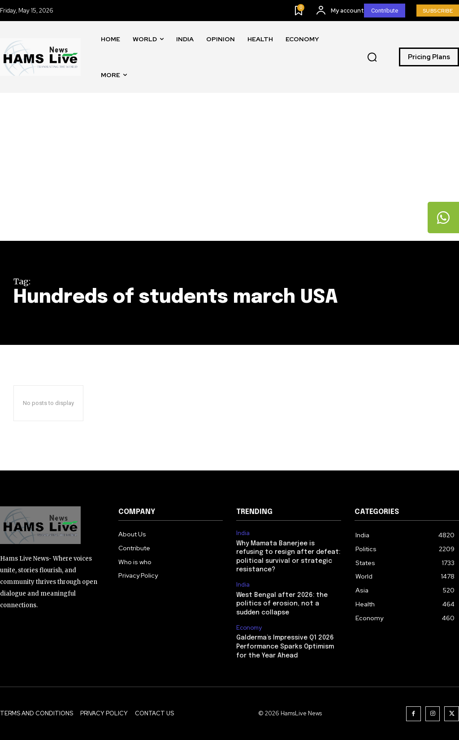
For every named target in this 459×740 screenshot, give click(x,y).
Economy (249, 627)
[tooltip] (443, 217)
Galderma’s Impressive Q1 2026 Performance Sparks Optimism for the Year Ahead (285, 646)
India (243, 533)
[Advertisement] (229, 173)
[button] (372, 57)
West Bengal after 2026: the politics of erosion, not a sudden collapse (282, 603)
